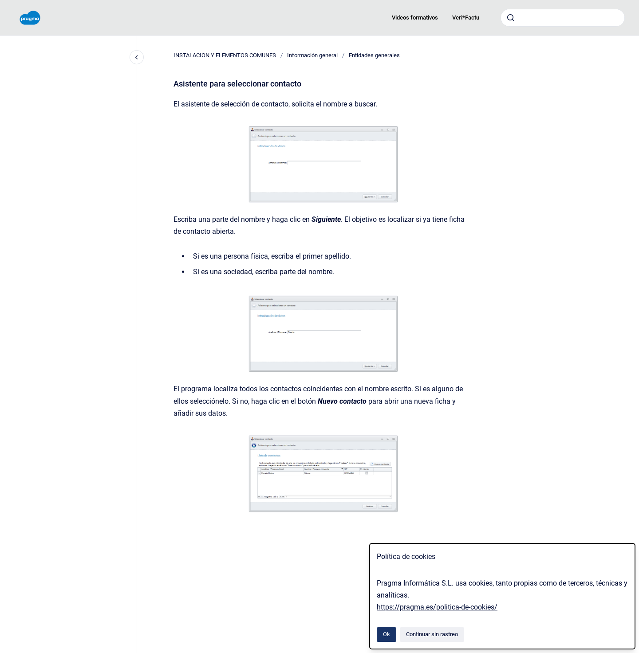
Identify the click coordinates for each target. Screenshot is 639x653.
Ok (386, 634)
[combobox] (562, 17)
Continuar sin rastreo (432, 634)
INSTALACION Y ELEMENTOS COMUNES (225, 55)
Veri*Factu (465, 17)
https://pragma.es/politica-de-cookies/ (437, 607)
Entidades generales (374, 55)
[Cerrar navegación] (137, 57)
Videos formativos (415, 17)
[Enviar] (511, 18)
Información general (312, 55)
